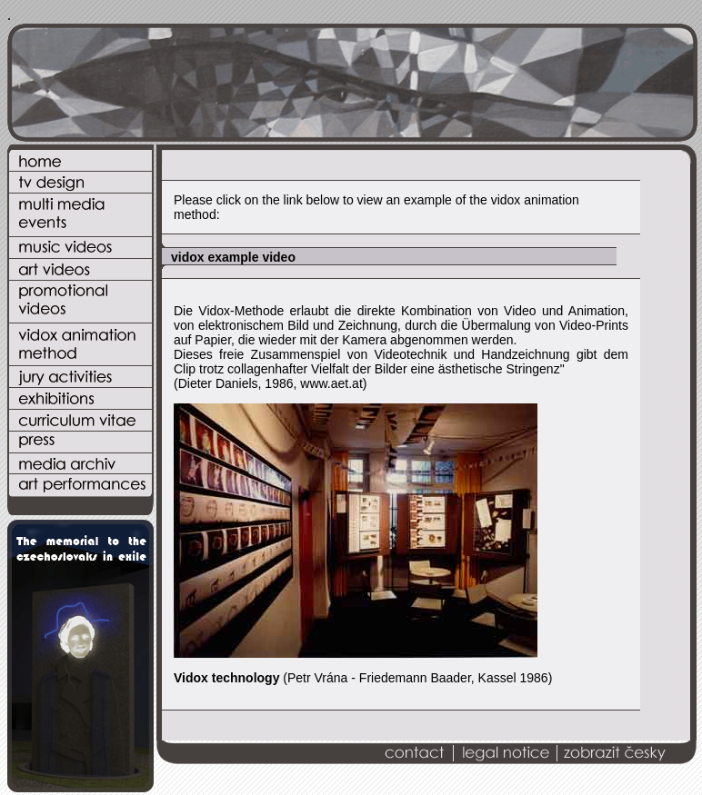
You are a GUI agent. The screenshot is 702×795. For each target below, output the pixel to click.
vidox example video (233, 257)
